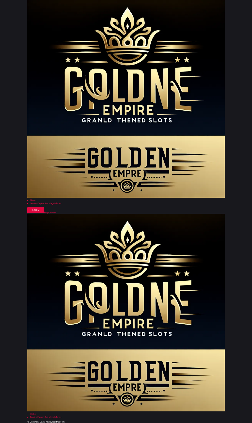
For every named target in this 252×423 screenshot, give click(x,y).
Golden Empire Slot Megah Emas (46, 203)
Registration (50, 213)
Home (33, 200)
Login (35, 210)
